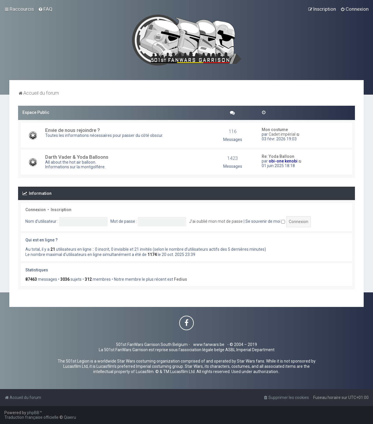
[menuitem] (45, 9)
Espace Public (35, 112)
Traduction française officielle (31, 417)
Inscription (61, 209)
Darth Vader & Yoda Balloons (76, 157)
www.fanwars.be (208, 344)
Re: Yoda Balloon (278, 156)
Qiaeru (70, 417)
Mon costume (275, 129)
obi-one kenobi (283, 161)
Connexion (35, 209)
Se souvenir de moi (265, 221)
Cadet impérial (282, 134)
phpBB (33, 412)
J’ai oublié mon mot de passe (216, 221)
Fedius (180, 279)
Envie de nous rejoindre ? (72, 130)
